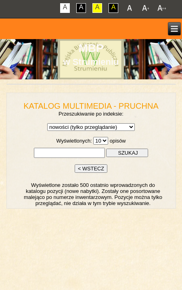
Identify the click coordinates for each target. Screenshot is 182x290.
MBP (90, 48)
